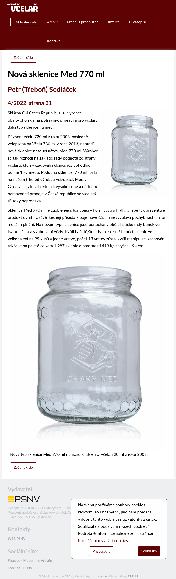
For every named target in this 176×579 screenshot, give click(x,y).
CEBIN (133, 576)
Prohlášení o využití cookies (103, 540)
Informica (100, 576)
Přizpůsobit (101, 551)
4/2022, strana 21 (30, 103)
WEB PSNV (16, 538)
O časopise (138, 22)
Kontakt (53, 41)
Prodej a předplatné (83, 22)
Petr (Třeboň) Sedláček (42, 89)
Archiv (52, 22)
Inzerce (114, 22)
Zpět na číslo (23, 57)
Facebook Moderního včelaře (30, 560)
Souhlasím (149, 551)
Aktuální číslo (26, 22)
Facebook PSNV (20, 568)
